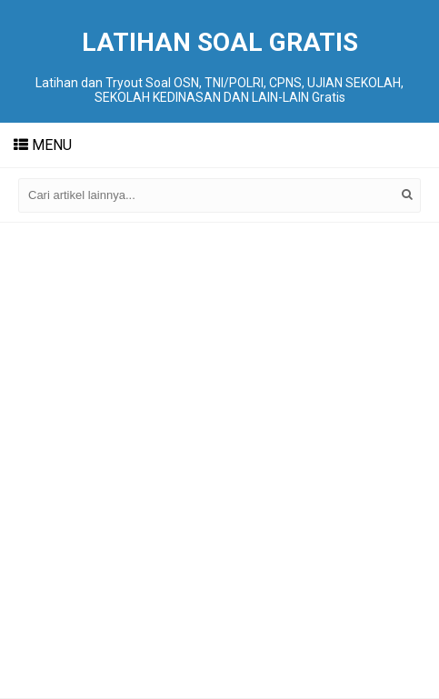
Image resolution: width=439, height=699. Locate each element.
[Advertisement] (219, 460)
